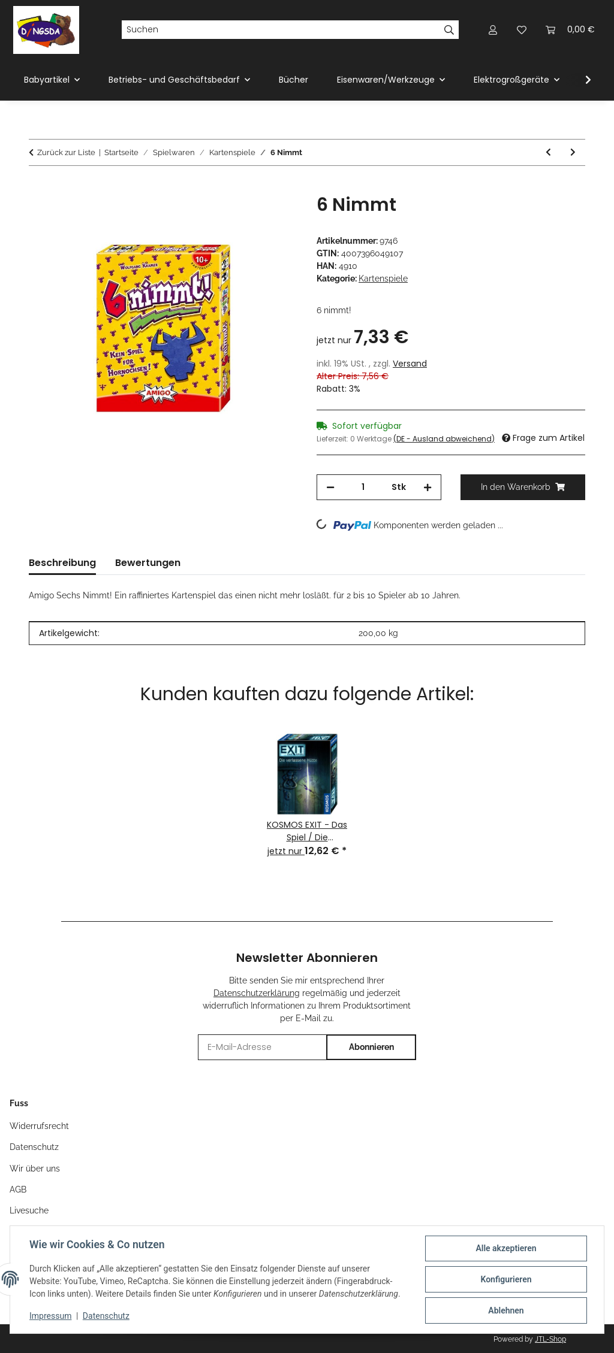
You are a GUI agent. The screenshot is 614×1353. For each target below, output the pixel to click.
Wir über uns (35, 1168)
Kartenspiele (383, 278)
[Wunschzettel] (521, 29)
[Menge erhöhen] (427, 487)
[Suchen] (280, 30)
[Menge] (363, 487)
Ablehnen (505, 1310)
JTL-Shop (550, 1339)
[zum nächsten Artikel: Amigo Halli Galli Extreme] (573, 152)
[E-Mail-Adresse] (262, 1047)
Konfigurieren (505, 1279)
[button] (492, 29)
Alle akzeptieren (505, 1248)
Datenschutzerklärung (256, 993)
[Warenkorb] (570, 29)
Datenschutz (106, 1316)
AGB (18, 1189)
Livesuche (29, 1210)
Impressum (50, 1316)
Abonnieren (371, 1047)
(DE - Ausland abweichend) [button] (444, 439)
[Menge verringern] (330, 487)
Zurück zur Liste (66, 152)
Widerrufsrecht (39, 1126)
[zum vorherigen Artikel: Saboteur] (548, 152)
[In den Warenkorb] (38, 187)
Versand (410, 364)
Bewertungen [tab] (147, 563)
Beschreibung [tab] (62, 563)
